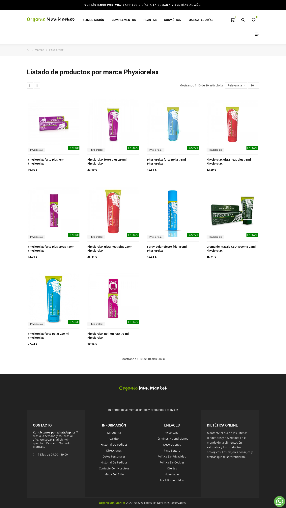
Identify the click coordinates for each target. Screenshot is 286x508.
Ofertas (172, 468)
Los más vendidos (172, 480)
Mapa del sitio (114, 474)
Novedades (172, 474)
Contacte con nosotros (114, 468)
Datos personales (114, 456)
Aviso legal (172, 432)
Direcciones (114, 450)
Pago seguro (172, 450)
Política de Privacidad (172, 456)
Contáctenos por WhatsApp (52, 432)
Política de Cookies (172, 462)
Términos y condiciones (172, 438)
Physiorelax (36, 149)
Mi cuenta (114, 432)
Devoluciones (172, 444)
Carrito (114, 438)
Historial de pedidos (114, 444)
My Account (255, 34)
